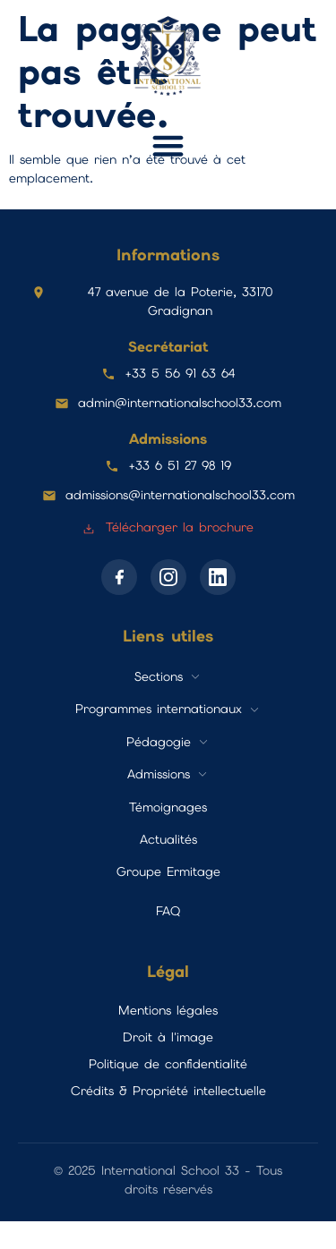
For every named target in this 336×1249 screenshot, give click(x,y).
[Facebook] (119, 577)
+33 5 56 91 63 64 (180, 373)
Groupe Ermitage (168, 871)
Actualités (168, 839)
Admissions (158, 774)
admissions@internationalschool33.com (180, 495)
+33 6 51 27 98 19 (179, 465)
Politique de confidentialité (168, 1064)
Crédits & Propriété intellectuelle (168, 1091)
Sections (158, 676)
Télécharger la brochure (168, 527)
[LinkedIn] (218, 577)
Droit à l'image (168, 1037)
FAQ (168, 911)
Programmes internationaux (158, 709)
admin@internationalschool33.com (179, 403)
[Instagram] (168, 577)
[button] (168, 146)
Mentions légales (168, 1010)
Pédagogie (158, 742)
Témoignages (168, 807)
